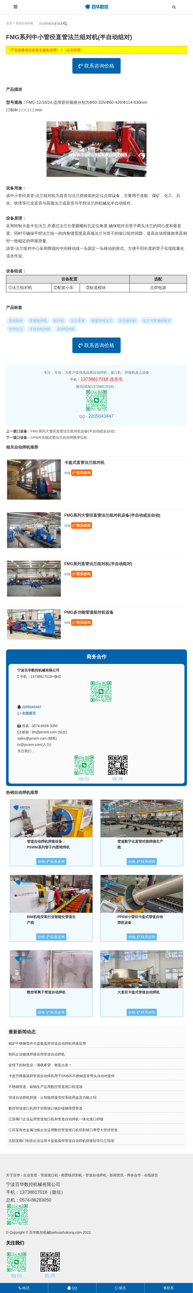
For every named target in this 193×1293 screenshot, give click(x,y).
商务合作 (134, 1175)
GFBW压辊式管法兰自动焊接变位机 (59, 438)
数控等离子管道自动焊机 (46, 992)
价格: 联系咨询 (51, 861)
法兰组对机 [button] (127, 321)
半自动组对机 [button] (40, 329)
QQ (72, 1288)
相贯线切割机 (71, 1175)
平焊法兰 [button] (16, 329)
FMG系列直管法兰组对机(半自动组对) (98, 564)
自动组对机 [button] (66, 329)
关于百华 (13, 1175)
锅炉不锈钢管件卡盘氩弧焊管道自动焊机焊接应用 (47, 1043)
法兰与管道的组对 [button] (157, 321)
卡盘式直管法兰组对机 (84, 462)
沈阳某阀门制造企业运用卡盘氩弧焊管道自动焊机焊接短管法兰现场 (61, 1141)
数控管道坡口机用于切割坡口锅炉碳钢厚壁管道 (45, 1108)
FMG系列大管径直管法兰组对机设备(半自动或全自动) (73, 431)
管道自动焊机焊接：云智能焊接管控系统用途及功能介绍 (52, 1097)
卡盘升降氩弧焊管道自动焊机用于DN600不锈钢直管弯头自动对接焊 (62, 1076)
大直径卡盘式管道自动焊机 (138, 992)
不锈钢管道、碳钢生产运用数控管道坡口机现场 (45, 1087)
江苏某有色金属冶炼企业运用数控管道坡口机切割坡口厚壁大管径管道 (63, 1130)
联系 (169, 1288)
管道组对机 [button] (38, 321)
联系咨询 (81, 473)
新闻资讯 (117, 1175)
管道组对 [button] (16, 321)
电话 (24, 1288)
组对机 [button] (59, 321)
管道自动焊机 (25, 23)
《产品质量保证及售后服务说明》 (33, 50)
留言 (120, 1288)
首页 (9, 23)
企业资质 (30, 1175)
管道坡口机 (49, 1175)
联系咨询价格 (96, 66)
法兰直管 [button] (78, 321)
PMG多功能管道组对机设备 (89, 612)
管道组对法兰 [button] (101, 321)
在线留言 (29, 713)
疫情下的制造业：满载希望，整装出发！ (40, 1065)
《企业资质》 (73, 50)
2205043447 (101, 416)
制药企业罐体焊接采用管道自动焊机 (37, 1054)
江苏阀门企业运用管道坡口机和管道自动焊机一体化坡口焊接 (56, 1119)
